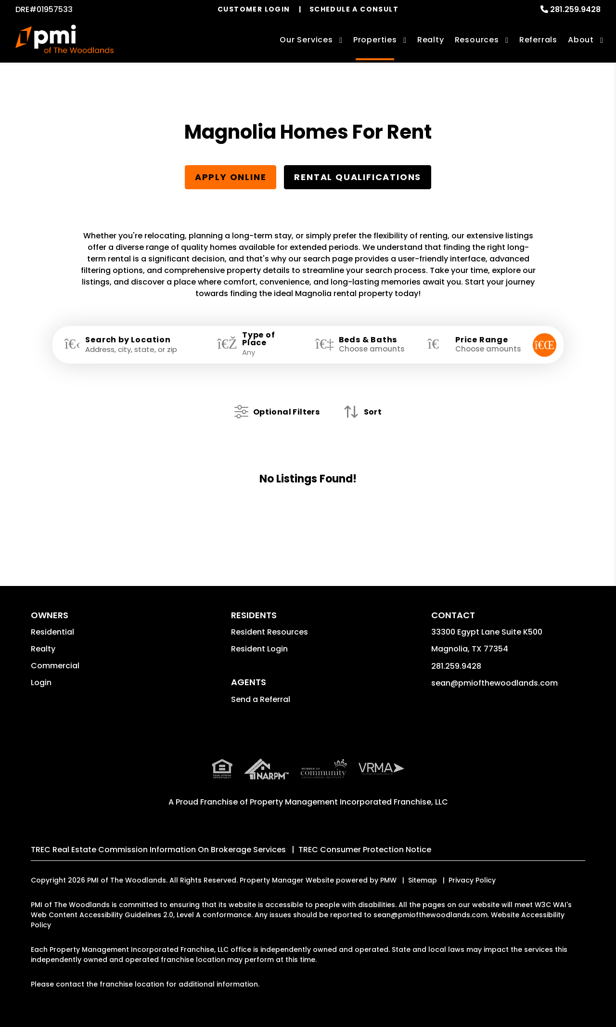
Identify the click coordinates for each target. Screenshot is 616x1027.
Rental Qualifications (357, 177)
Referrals (538, 39)
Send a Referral (260, 698)
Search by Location (127, 340)
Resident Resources (269, 631)
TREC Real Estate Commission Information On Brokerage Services (158, 848)
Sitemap (422, 879)
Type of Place (258, 339)
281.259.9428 (575, 9)
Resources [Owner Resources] (477, 39)
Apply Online (231, 177)
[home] (64, 41)
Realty (43, 647)
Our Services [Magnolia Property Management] (306, 39)
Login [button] (41, 681)
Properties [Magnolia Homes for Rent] (375, 39)
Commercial (55, 664)
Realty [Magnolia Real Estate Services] (430, 39)
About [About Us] (581, 39)
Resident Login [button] (259, 647)
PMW (388, 879)
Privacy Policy (472, 879)
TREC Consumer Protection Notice (364, 848)
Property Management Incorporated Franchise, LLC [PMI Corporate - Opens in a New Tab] (349, 800)
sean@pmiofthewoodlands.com (494, 682)
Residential (52, 631)
